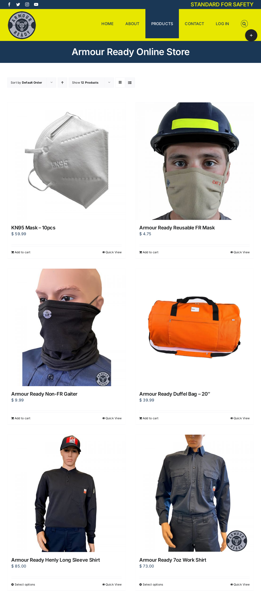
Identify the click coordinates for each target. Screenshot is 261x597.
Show (85, 82)
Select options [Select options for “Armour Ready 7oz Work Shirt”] (153, 584)
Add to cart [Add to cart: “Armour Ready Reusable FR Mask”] (151, 252)
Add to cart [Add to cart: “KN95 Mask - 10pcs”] (23, 252)
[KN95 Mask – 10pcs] (66, 161)
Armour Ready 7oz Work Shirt (172, 560)
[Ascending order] (62, 83)
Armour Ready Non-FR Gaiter (44, 394)
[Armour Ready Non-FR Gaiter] (66, 327)
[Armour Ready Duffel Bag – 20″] (194, 327)
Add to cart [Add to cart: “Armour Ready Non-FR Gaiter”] (23, 418)
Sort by (26, 82)
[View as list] (130, 82)
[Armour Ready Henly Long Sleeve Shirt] (66, 493)
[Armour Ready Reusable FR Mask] (194, 161)
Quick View (114, 252)
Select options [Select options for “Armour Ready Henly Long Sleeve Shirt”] (25, 584)
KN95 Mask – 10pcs (33, 228)
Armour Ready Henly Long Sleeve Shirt (55, 560)
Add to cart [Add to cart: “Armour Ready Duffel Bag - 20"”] (151, 418)
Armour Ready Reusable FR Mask (177, 228)
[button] (244, 23)
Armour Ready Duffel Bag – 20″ (174, 394)
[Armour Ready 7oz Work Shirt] (194, 493)
